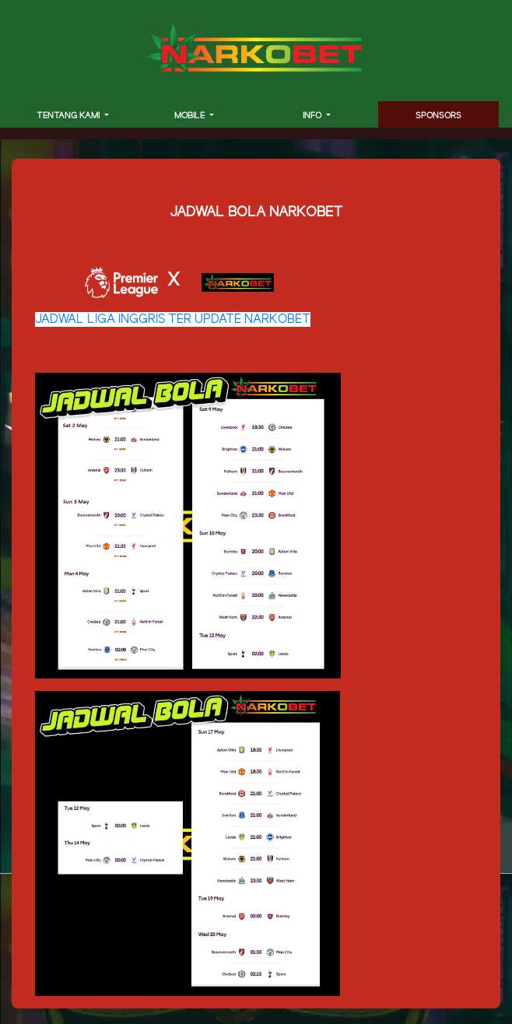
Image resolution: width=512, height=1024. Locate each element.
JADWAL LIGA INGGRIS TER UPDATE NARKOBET (172, 319)
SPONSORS (438, 115)
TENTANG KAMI (69, 115)
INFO (313, 115)
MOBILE (190, 115)
